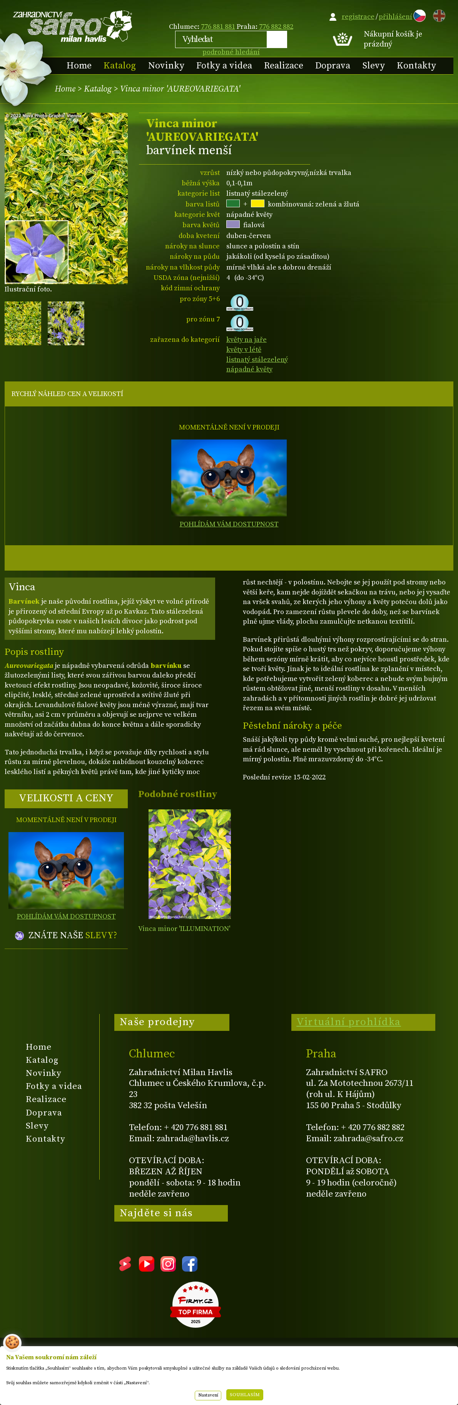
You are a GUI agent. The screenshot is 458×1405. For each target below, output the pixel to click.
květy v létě (243, 349)
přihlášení (395, 16)
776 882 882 (276, 26)
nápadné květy (249, 369)
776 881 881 (218, 26)
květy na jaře (246, 339)
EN (437, 14)
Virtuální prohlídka (348, 1022)
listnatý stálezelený (257, 359)
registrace (358, 16)
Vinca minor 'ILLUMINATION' (184, 928)
